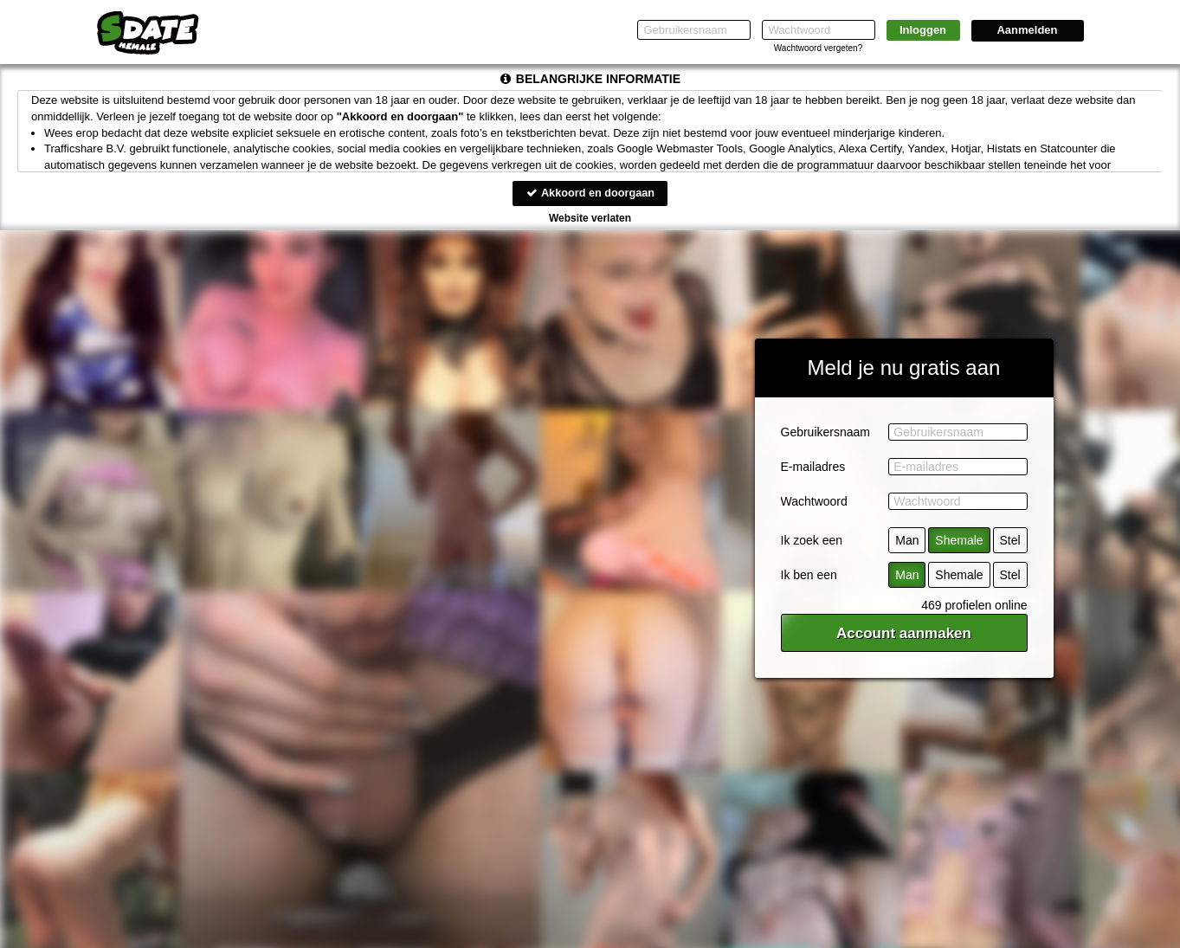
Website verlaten (590, 218)
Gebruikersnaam (826, 433)
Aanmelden (1026, 29)
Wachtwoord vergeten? (818, 48)
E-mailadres (813, 467)
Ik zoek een (812, 541)
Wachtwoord (814, 502)
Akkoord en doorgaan (589, 192)
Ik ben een (809, 576)
